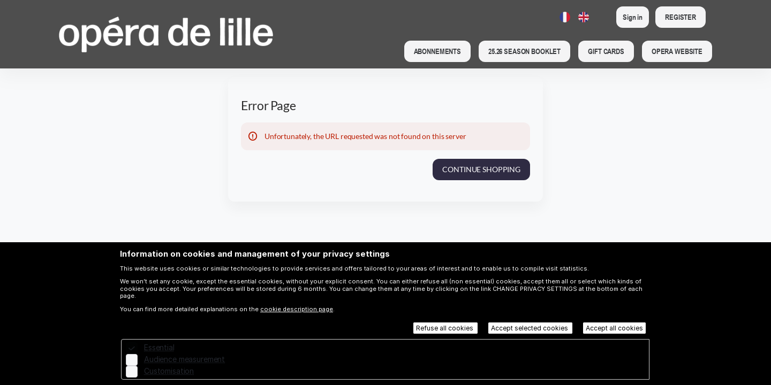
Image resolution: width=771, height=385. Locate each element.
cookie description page (296, 309)
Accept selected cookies (530, 328)
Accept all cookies (614, 328)
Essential (159, 347)
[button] (437, 51)
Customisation (169, 370)
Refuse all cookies (445, 328)
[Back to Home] (166, 34)
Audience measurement (184, 359)
